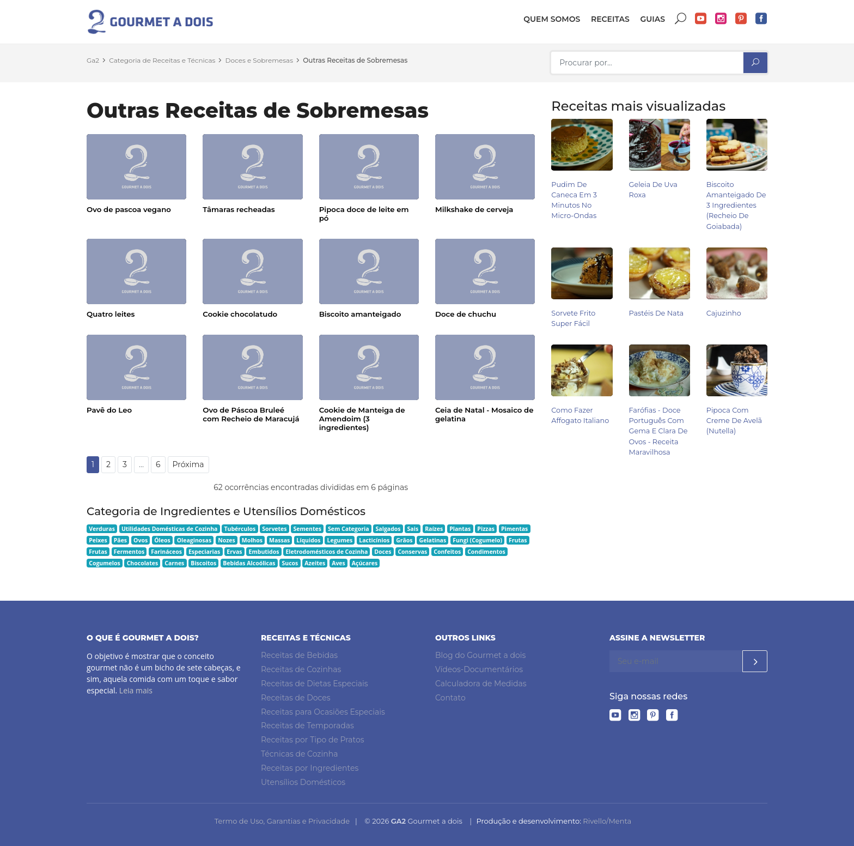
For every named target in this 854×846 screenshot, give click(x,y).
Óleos (162, 540)
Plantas (460, 529)
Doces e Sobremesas (259, 60)
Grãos (404, 540)
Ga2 (93, 60)
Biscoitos (203, 563)
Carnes (174, 563)
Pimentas (514, 529)
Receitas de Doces (296, 698)
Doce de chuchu (465, 314)
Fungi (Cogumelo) (477, 540)
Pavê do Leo (109, 410)
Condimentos (486, 551)
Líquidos (308, 540)
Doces (382, 551)
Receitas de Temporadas (307, 725)
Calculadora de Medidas (481, 683)
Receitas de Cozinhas (301, 669)
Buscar (681, 19)
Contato (450, 698)
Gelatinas (433, 540)
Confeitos (447, 551)
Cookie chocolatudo (240, 314)
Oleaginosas (194, 540)
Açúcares (364, 563)
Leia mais (135, 690)
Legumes (340, 540)
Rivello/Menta (607, 821)
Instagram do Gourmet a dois (721, 19)
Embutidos (264, 551)
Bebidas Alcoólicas (249, 563)
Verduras (102, 529)
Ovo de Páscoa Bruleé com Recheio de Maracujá (251, 414)
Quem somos (551, 19)
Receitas (610, 19)
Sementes (307, 529)
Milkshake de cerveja (474, 209)
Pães (120, 540)
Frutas (518, 540)
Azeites (314, 563)
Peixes (98, 540)
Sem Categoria (348, 529)
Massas (279, 540)
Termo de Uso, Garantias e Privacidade (282, 821)
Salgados (388, 529)
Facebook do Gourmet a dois (761, 19)
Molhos (252, 540)
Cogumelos (104, 563)
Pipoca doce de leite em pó (364, 213)
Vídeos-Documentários (479, 669)
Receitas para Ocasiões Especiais (323, 712)
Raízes (434, 529)
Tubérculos (239, 529)
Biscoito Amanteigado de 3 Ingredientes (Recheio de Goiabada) (736, 205)
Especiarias (204, 551)
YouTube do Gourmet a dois (701, 19)
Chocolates (142, 563)
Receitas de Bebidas (299, 655)
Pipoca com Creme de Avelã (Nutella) (734, 420)
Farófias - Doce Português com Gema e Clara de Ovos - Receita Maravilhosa (658, 431)
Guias (652, 19)
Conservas (412, 551)
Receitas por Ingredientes (309, 768)
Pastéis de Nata (656, 313)
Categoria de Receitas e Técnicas (162, 60)
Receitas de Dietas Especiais (314, 683)
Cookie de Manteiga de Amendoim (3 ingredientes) (362, 419)
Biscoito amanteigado (360, 314)
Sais (413, 529)
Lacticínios (374, 540)
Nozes (226, 540)
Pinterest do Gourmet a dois (741, 19)
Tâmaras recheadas (238, 209)
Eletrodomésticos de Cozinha (326, 551)
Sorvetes (274, 529)
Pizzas (486, 529)
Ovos (140, 540)
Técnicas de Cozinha (299, 754)
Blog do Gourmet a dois (480, 655)
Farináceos (166, 551)
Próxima (188, 464)
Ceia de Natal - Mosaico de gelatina (484, 414)
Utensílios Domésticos (303, 782)
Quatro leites (111, 314)
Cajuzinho (723, 313)
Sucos (290, 563)
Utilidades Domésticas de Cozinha (169, 529)
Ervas (234, 551)
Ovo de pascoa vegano (129, 209)
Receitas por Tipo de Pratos (312, 740)
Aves (338, 563)
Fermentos (129, 551)
